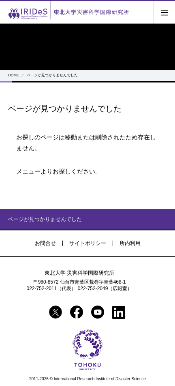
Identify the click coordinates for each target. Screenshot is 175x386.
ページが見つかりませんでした (45, 219)
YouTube (97, 312)
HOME (13, 75)
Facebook (76, 312)
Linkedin (119, 312)
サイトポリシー (87, 243)
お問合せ (45, 243)
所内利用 (130, 243)
